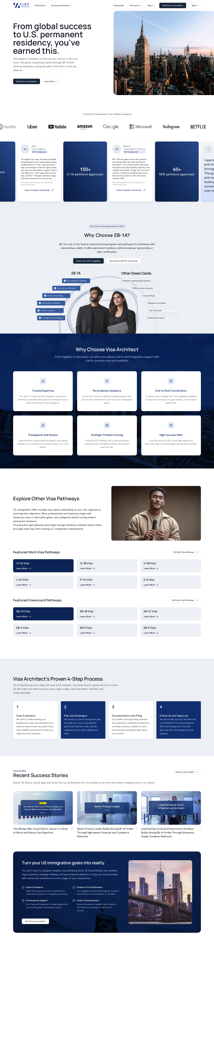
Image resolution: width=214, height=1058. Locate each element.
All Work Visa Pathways (186, 552)
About (151, 5)
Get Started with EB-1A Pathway (123, 261)
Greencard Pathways (60, 5)
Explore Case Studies (187, 772)
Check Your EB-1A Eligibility (88, 261)
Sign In (194, 5)
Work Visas (40, 5)
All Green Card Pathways (185, 600)
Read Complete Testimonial (48, 190)
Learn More (51, 81)
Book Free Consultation (173, 5)
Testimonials (118, 5)
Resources (136, 5)
